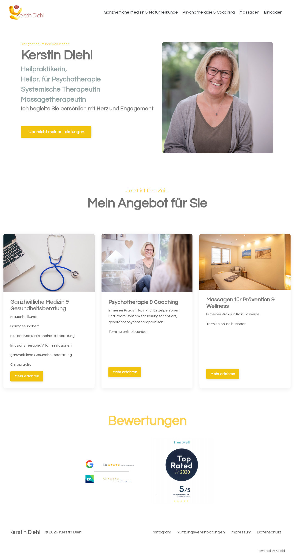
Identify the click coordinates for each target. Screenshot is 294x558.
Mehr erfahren (26, 376)
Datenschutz (269, 532)
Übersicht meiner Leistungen (56, 132)
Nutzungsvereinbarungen (201, 532)
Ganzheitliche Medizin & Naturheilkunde (141, 12)
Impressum (240, 532)
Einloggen (273, 12)
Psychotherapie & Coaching (208, 12)
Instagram (161, 532)
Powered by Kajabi (271, 550)
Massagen (249, 12)
